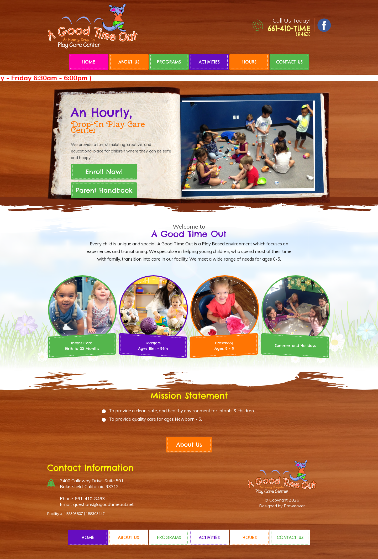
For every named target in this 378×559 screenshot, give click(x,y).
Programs (169, 62)
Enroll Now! (104, 172)
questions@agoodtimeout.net (103, 504)
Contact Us (289, 62)
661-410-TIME (289, 30)
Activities (209, 62)
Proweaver (294, 505)
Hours (249, 62)
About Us (128, 62)
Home (88, 62)
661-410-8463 (90, 498)
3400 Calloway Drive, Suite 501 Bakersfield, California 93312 (92, 483)
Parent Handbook (104, 190)
